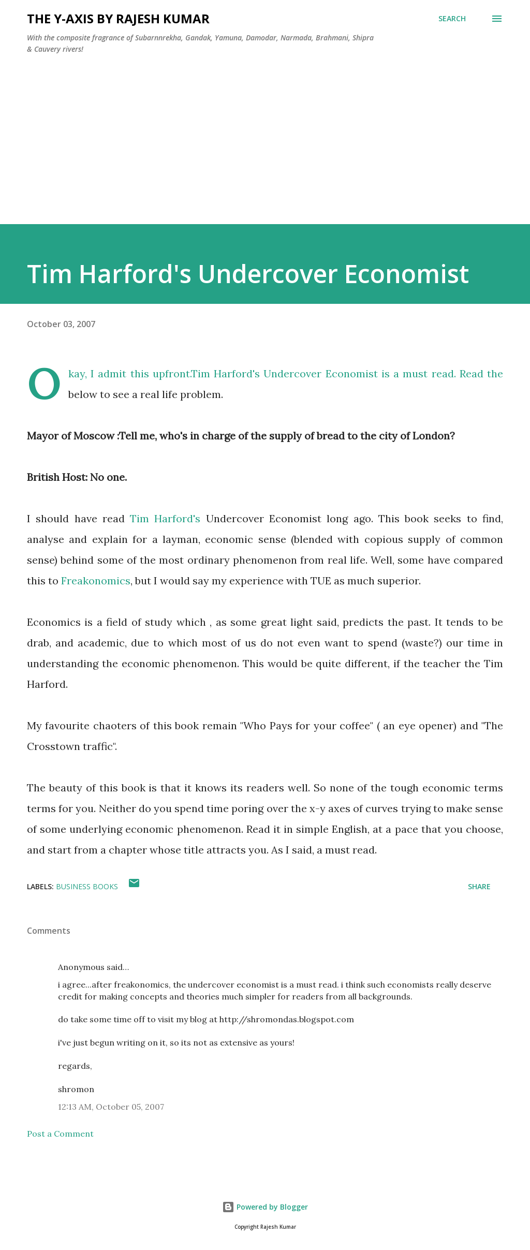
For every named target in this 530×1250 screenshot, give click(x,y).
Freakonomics (95, 580)
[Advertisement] (265, 151)
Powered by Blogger (265, 1207)
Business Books (87, 886)
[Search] (452, 18)
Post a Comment (60, 1133)
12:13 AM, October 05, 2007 (111, 1106)
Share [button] (479, 886)
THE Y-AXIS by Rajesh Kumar (118, 18)
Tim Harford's (165, 518)
